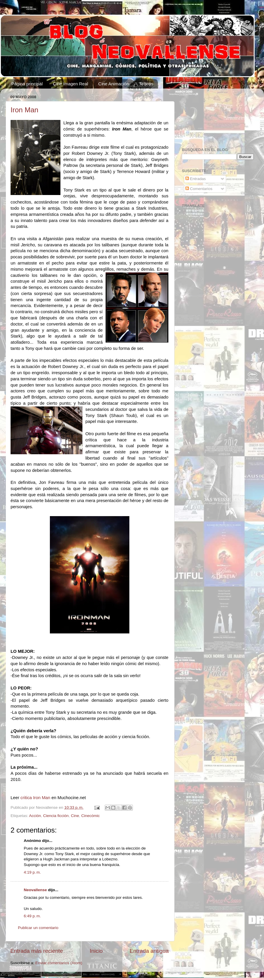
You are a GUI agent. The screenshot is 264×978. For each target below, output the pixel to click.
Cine (75, 815)
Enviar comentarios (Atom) (58, 963)
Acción (35, 815)
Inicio (96, 951)
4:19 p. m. (32, 872)
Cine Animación (113, 83)
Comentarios (198, 189)
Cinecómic (90, 815)
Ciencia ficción (56, 815)
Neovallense (35, 890)
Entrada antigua (149, 951)
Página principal (27, 83)
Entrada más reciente (36, 951)
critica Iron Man (35, 797)
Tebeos (146, 83)
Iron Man (24, 110)
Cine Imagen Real (70, 83)
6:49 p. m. (32, 916)
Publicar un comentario (38, 928)
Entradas (195, 179)
